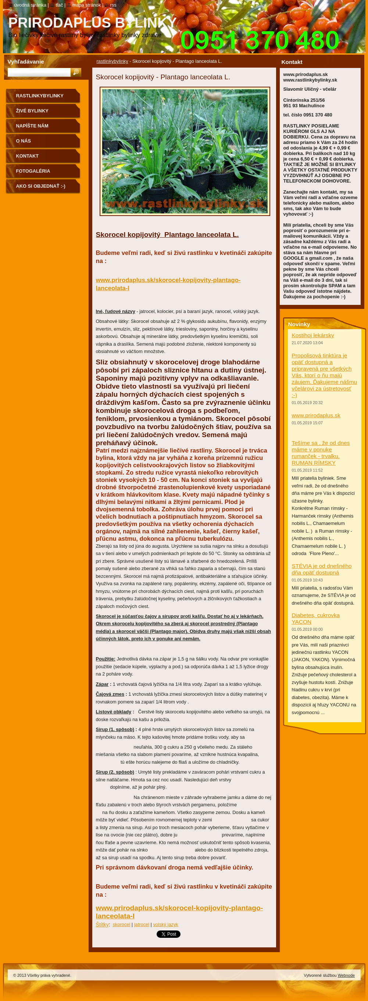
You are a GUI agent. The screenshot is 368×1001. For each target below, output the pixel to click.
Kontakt (27, 156)
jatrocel (141, 924)
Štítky (102, 925)
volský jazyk (165, 924)
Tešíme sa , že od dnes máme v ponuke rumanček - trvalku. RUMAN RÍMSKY (321, 453)
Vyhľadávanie (26, 61)
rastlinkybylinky (112, 61)
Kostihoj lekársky (313, 335)
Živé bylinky (32, 111)
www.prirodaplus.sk (316, 415)
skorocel (122, 924)
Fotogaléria (33, 171)
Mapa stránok (86, 5)
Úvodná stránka (30, 5)
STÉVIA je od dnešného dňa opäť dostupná (322, 569)
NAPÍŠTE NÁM (32, 126)
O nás (23, 141)
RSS (113, 5)
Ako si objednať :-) (40, 186)
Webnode (346, 975)
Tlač (59, 5)
